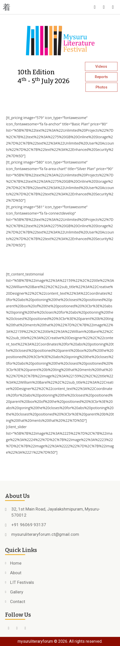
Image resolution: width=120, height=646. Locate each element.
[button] (30, 7)
